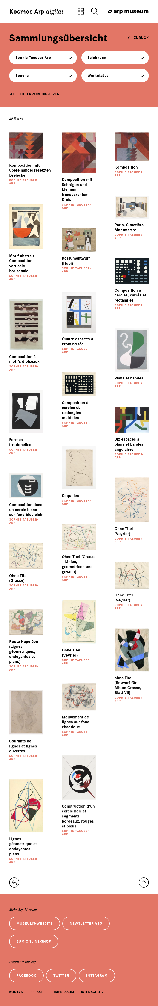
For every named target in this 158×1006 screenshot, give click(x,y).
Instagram (97, 975)
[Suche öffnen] (94, 11)
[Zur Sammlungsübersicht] (80, 11)
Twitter (61, 975)
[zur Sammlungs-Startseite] (14, 882)
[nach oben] (144, 882)
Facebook (26, 975)
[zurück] (138, 38)
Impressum (64, 992)
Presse (36, 992)
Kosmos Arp (36, 11)
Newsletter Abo (86, 923)
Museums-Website (35, 923)
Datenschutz (92, 992)
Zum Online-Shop (34, 941)
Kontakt (17, 992)
